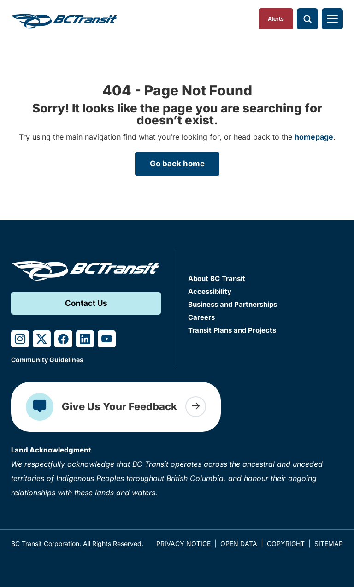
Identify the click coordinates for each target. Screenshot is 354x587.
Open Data (238, 543)
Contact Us (86, 303)
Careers (201, 317)
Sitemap (328, 543)
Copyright (286, 543)
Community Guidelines (47, 360)
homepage (314, 136)
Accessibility (209, 291)
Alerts (276, 18)
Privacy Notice (183, 543)
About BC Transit (216, 278)
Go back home (177, 163)
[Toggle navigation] (332, 18)
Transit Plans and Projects (232, 330)
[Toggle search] (307, 18)
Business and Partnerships (232, 304)
